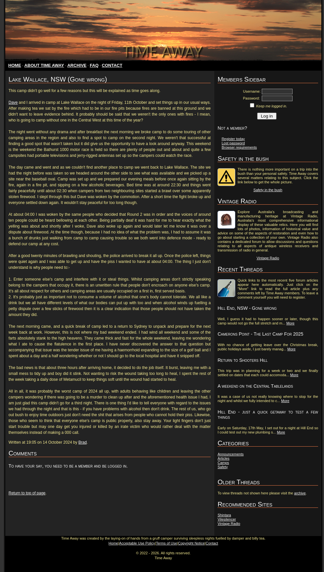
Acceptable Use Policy (137, 543)
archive (300, 493)
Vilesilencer (227, 519)
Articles (223, 458)
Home (113, 543)
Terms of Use (166, 543)
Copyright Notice (191, 543)
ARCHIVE (76, 65)
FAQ (94, 65)
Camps (223, 463)
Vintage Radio (268, 258)
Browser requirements (239, 147)
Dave (13, 102)
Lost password (233, 143)
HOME (14, 65)
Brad (82, 442)
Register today (233, 139)
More (290, 323)
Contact (212, 543)
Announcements (231, 454)
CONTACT (112, 65)
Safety (223, 467)
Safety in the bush (268, 190)
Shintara (224, 515)
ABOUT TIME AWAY (44, 65)
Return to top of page (27, 493)
